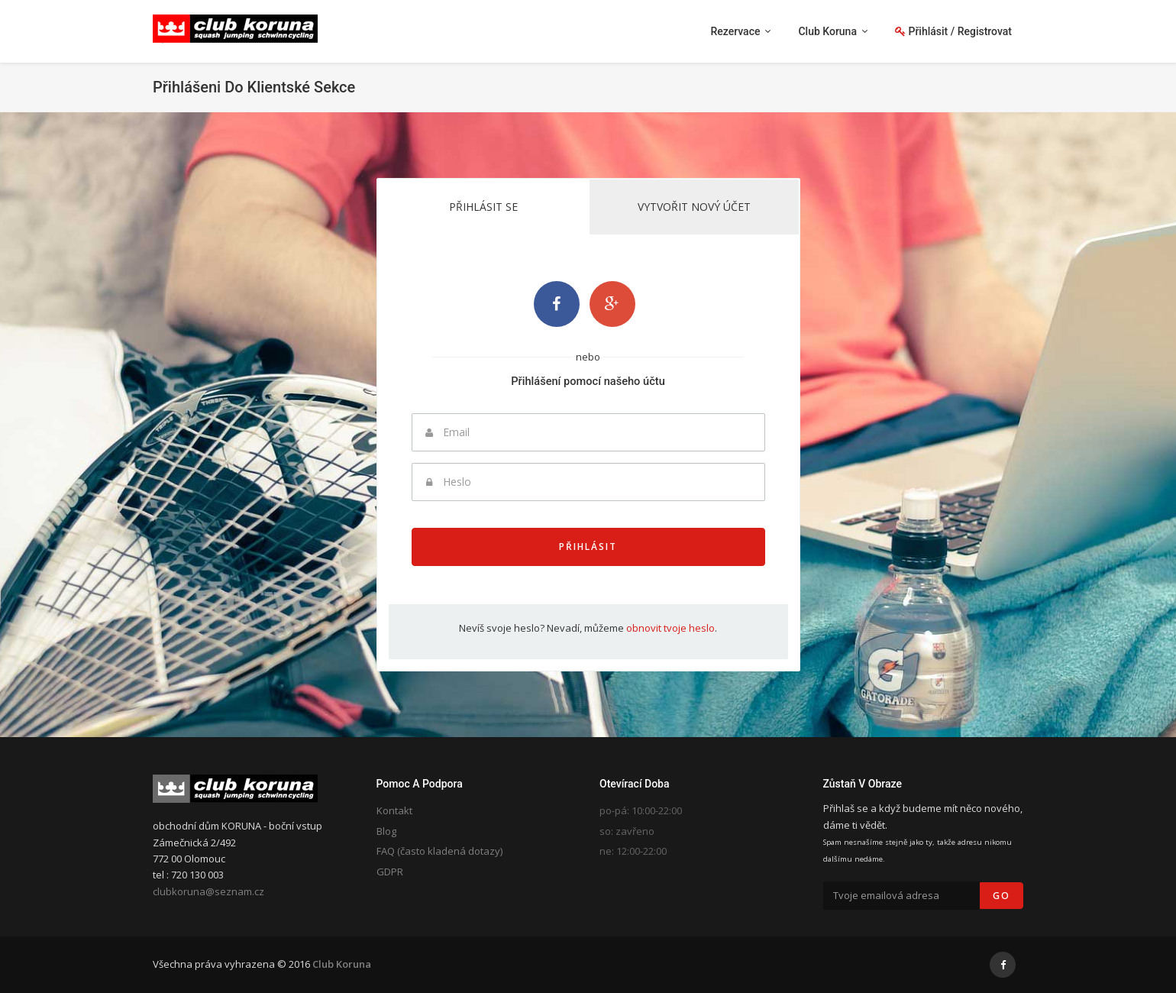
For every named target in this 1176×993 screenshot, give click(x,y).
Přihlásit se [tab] (483, 206)
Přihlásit (588, 546)
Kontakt (394, 810)
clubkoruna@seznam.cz (208, 891)
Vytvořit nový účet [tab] (694, 206)
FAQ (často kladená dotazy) (439, 851)
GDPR (389, 871)
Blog (386, 831)
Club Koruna (341, 964)
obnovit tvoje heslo (670, 628)
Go (1001, 895)
